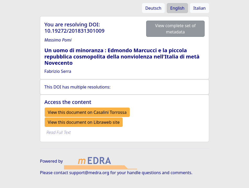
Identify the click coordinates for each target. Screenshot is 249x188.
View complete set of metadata (175, 29)
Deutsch (153, 8)
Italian (199, 8)
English (177, 8)
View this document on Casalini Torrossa (87, 112)
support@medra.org (89, 172)
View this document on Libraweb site (84, 122)
